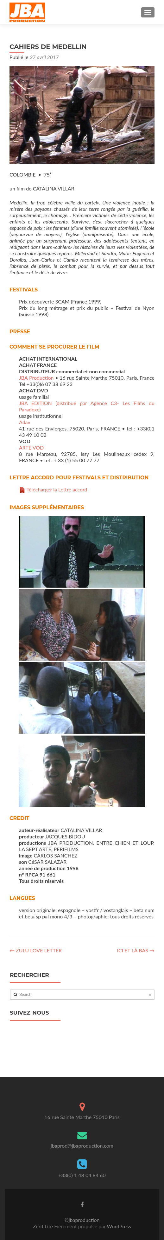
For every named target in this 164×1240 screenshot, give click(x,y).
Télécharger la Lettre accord (57, 489)
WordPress (118, 1226)
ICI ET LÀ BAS (136, 950)
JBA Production (36, 378)
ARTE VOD (31, 447)
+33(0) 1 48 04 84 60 (82, 1175)
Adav (24, 422)
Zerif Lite (43, 1226)
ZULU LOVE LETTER (35, 950)
